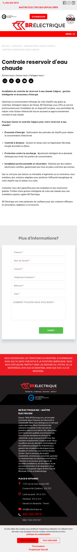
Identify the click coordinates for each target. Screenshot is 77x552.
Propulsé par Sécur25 (38, 550)
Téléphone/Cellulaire (23, 277)
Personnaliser (38, 546)
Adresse (18, 285)
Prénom (18, 252)
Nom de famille (21, 260)
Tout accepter (28, 540)
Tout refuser (50, 540)
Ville (16, 294)
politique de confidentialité (38, 534)
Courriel (18, 269)
